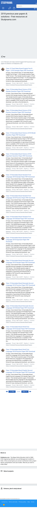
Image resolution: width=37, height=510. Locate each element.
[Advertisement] (18, 38)
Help (28, 502)
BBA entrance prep (11, 493)
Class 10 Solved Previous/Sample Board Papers (19, 85)
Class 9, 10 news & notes (21, 474)
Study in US (32, 497)
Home (32, 502)
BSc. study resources (17, 479)
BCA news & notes (32, 478)
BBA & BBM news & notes (20, 478)
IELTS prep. (9, 497)
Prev (12, 391)
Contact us (5, 502)
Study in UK (25, 497)
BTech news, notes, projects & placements (15, 476)
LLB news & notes (7, 478)
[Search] (26, 6)
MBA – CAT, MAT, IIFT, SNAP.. (25, 493)
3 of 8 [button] (18, 391)
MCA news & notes (11, 481)
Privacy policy (22, 502)
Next (25, 391)
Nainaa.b (8, 83)
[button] (3, 8)
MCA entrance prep (10, 495)
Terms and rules (13, 502)
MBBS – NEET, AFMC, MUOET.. (24, 491)
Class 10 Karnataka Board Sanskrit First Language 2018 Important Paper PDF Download (18, 239)
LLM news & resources (22, 481)
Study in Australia (17, 497)
